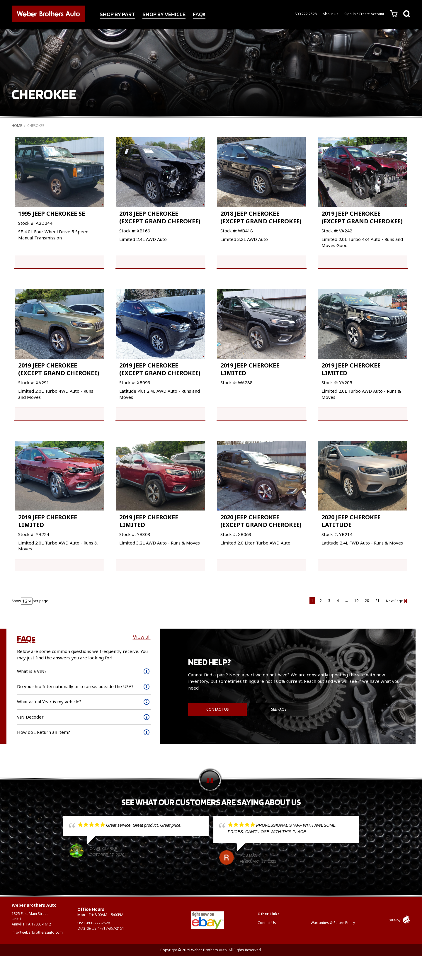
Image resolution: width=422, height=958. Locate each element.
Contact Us (217, 710)
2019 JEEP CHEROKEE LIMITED (249, 369)
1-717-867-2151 (111, 930)
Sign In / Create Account (364, 14)
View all (142, 638)
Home (17, 125)
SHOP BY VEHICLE (164, 14)
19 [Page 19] (356, 602)
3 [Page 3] (329, 602)
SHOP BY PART (117, 14)
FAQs (199, 14)
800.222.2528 (306, 14)
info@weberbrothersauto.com (37, 934)
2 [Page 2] (321, 602)
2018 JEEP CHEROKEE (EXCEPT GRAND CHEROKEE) (159, 217)
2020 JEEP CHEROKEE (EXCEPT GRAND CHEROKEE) (261, 522)
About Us (330, 14)
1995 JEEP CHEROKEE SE (51, 213)
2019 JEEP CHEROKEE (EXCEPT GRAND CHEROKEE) (362, 217)
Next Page (394, 602)
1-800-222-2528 (97, 924)
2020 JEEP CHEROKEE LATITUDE (350, 522)
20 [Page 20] (367, 602)
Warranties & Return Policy (333, 924)
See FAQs (279, 710)
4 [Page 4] (338, 602)
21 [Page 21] (377, 602)
